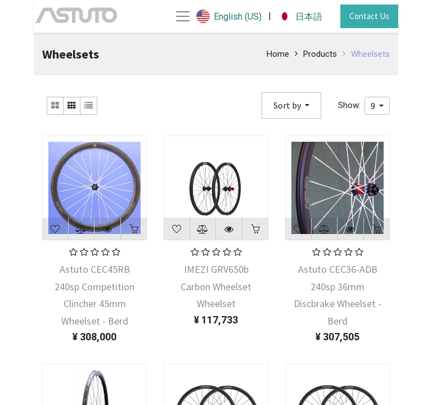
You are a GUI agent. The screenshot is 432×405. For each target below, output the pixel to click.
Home (278, 54)
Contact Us (369, 16)
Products (320, 54)
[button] (291, 105)
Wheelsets (370, 54)
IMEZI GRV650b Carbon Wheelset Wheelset (216, 286)
